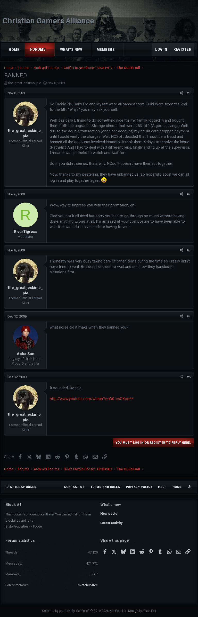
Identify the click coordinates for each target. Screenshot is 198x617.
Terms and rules (105, 487)
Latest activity (111, 523)
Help (162, 487)
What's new (71, 49)
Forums (38, 49)
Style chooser (21, 487)
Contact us (74, 487)
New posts (108, 513)
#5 (189, 377)
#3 (189, 250)
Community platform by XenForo (84, 611)
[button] (50, 49)
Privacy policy (139, 487)
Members (106, 49)
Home (14, 49)
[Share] (181, 93)
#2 (189, 194)
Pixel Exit (150, 611)
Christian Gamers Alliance (48, 20)
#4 (189, 316)
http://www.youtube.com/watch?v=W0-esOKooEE (92, 398)
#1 (189, 93)
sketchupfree (88, 585)
